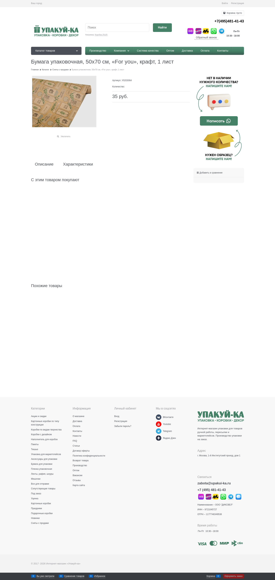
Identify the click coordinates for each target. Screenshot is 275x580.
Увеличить (65, 136)
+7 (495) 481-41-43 (212, 490)
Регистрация (237, 3)
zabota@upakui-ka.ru (214, 483)
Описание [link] (44, 164)
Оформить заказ (234, 576)
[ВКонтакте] (158, 417)
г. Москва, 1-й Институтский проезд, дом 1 (219, 455)
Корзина (211, 576)
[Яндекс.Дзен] (158, 438)
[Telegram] (158, 431)
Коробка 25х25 (101, 35)
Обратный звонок (206, 37)
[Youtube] (158, 424)
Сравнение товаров (74, 576)
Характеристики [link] (78, 164)
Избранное (99, 576)
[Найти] (162, 27)
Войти (225, 3)
